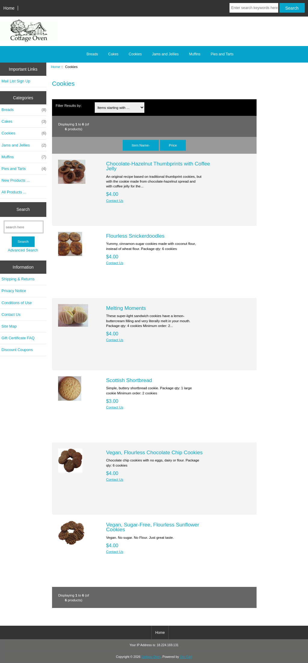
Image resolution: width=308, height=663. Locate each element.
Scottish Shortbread (129, 380)
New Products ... (16, 180)
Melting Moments (126, 308)
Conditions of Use (17, 303)
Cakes (113, 54)
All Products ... (14, 192)
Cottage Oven (151, 656)
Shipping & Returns (18, 279)
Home (8, 8)
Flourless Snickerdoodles (135, 236)
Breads (92, 54)
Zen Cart (186, 656)
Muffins (194, 54)
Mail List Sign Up (16, 81)
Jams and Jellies (165, 54)
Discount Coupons (17, 349)
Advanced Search (23, 250)
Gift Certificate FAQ (18, 338)
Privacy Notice (14, 290)
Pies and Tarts (222, 54)
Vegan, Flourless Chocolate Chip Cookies (154, 452)
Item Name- (141, 145)
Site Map (9, 326)
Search (23, 209)
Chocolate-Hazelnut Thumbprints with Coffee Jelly (158, 166)
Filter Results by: (69, 105)
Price (173, 145)
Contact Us (11, 314)
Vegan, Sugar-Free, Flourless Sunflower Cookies (152, 527)
